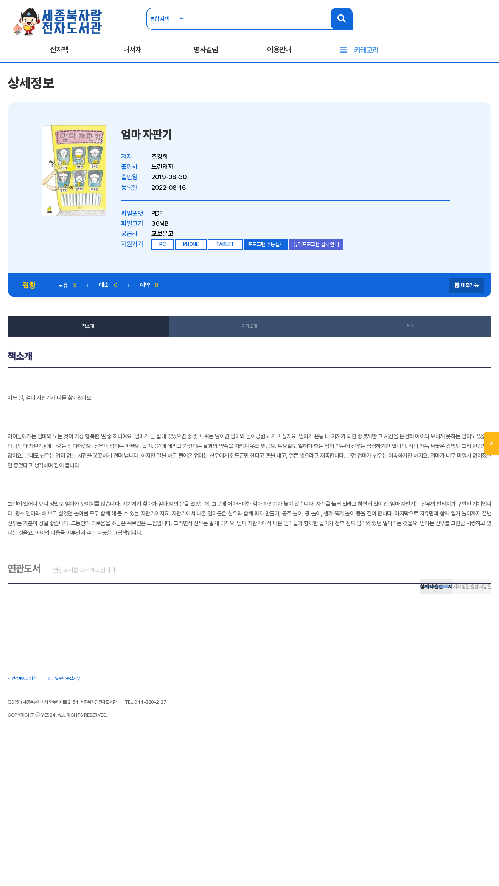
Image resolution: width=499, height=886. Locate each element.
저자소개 (249, 347)
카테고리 (366, 57)
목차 (400, 347)
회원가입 (470, 29)
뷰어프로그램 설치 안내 (331, 263)
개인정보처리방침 (45, 813)
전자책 (59, 57)
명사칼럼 (206, 57)
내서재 (132, 57)
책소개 (98, 347)
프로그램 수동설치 (281, 263)
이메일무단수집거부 (102, 813)
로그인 (444, 29)
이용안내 (279, 57)
